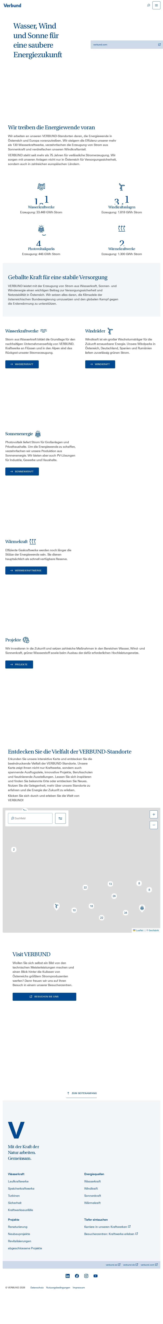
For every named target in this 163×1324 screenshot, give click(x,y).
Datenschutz (37, 1316)
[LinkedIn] (68, 1305)
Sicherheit (14, 1231)
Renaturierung (17, 1255)
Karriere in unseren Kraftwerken (107, 1255)
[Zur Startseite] (12, 5)
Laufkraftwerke (18, 1210)
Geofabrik (154, 958)
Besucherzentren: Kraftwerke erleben (111, 1263)
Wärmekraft (92, 1231)
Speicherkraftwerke (21, 1217)
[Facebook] (77, 1305)
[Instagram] (86, 1305)
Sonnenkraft (92, 1224)
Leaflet (138, 958)
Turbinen (14, 1224)
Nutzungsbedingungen (58, 1316)
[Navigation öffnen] (156, 5)
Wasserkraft (92, 1210)
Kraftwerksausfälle (20, 1238)
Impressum (79, 1316)
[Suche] (148, 5)
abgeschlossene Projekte (25, 1277)
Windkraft (91, 1217)
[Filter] (60, 846)
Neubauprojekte (19, 1263)
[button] (13, 877)
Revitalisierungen (19, 1270)
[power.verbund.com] (16, 1159)
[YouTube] (96, 1305)
